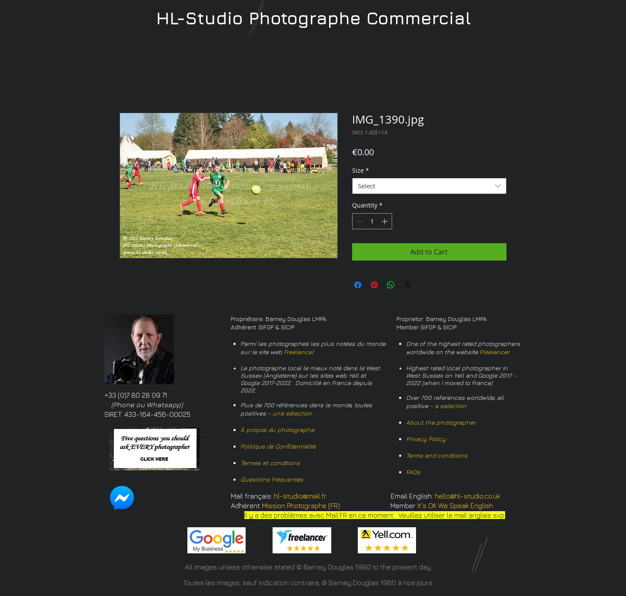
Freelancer (299, 351)
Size (360, 170)
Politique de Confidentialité (278, 446)
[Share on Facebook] (358, 285)
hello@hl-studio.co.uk (467, 496)
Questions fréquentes (271, 479)
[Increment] (385, 221)
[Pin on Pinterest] (374, 285)
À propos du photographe (277, 429)
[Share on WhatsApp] (391, 285)
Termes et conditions (270, 462)
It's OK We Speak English (455, 505)
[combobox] (429, 186)
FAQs (413, 471)
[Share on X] (407, 285)
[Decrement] (358, 221)
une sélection (292, 413)
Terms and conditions (436, 455)
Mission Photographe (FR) (301, 505)
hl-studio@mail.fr (300, 496)
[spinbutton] (372, 221)
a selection (450, 405)
